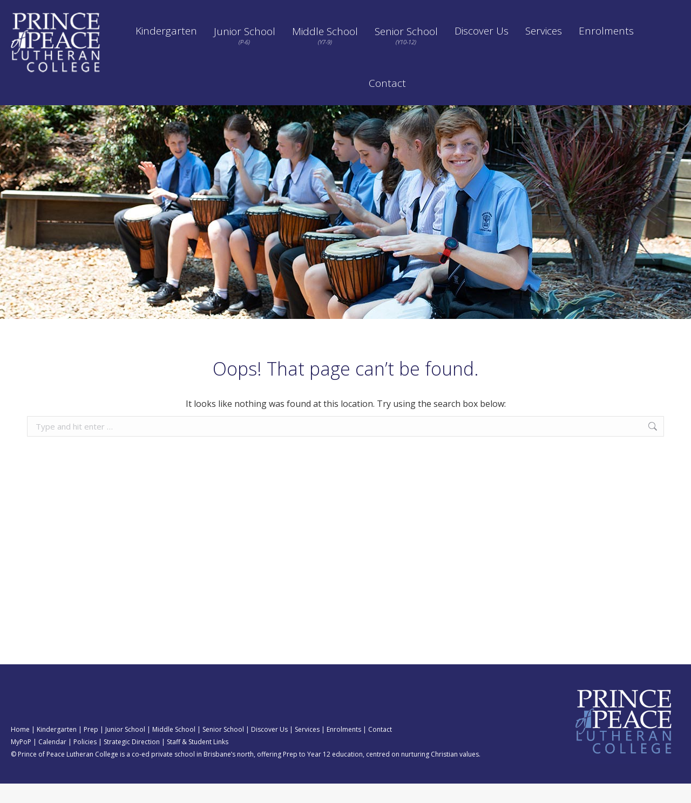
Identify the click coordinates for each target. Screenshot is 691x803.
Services (307, 748)
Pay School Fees (438, 10)
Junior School (125, 748)
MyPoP (21, 761)
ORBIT (335, 10)
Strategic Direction (553, 10)
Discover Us (269, 748)
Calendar (379, 10)
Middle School (173, 748)
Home (20, 748)
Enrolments (344, 748)
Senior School (223, 748)
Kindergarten (57, 748)
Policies (494, 10)
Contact (380, 748)
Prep (91, 748)
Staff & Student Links (197, 761)
